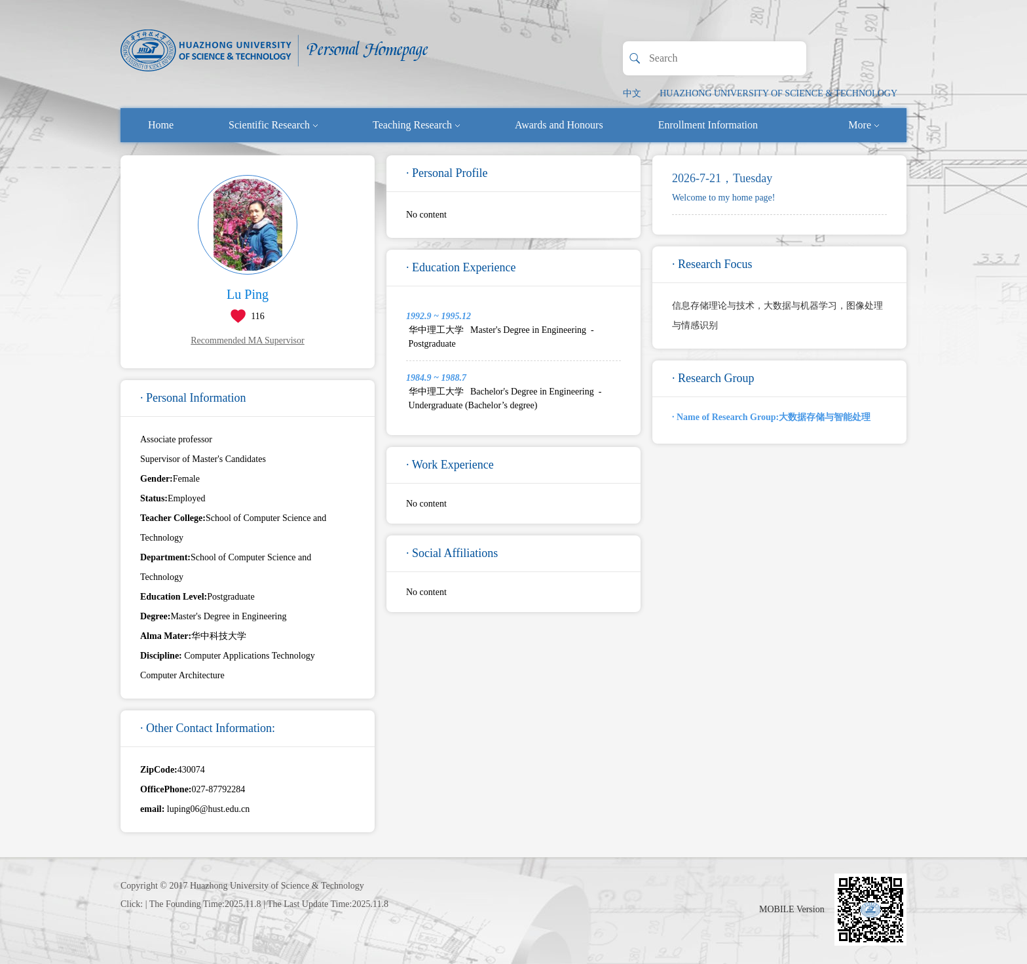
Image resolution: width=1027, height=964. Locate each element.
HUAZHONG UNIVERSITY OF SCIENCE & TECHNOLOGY (778, 93)
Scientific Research (273, 124)
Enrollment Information (708, 124)
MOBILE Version (792, 909)
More (863, 124)
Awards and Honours (559, 124)
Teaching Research (416, 124)
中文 (632, 93)
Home (161, 124)
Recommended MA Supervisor (247, 340)
